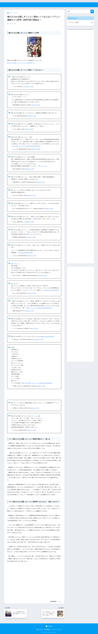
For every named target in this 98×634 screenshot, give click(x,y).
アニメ (59, 601)
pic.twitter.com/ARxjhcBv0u (26, 252)
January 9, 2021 (29, 86)
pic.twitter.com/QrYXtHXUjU (52, 290)
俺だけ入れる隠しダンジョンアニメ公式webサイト (22, 63)
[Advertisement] (34, 580)
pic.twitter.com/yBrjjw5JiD (46, 383)
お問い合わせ (39, 629)
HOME (49, 626)
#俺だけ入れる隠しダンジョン (30, 383)
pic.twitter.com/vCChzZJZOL (47, 336)
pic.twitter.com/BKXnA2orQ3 (34, 146)
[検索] (92, 11)
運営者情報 (47, 629)
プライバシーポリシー (57, 629)
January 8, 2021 (42, 275)
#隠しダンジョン (43, 166)
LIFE (6, 5)
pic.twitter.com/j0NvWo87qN (45, 308)
